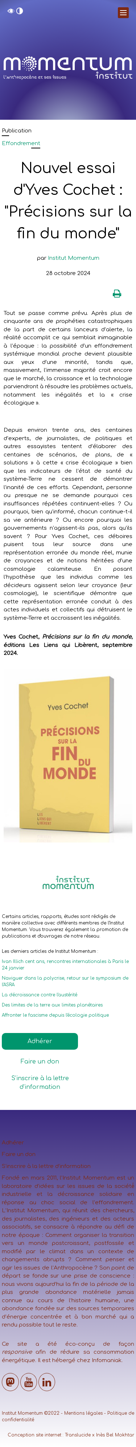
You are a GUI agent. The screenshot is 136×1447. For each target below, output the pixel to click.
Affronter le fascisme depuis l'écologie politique (55, 1015)
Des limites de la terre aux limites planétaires (52, 1005)
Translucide (78, 1435)
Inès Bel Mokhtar (115, 1435)
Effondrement (21, 143)
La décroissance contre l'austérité (39, 994)
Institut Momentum (73, 258)
